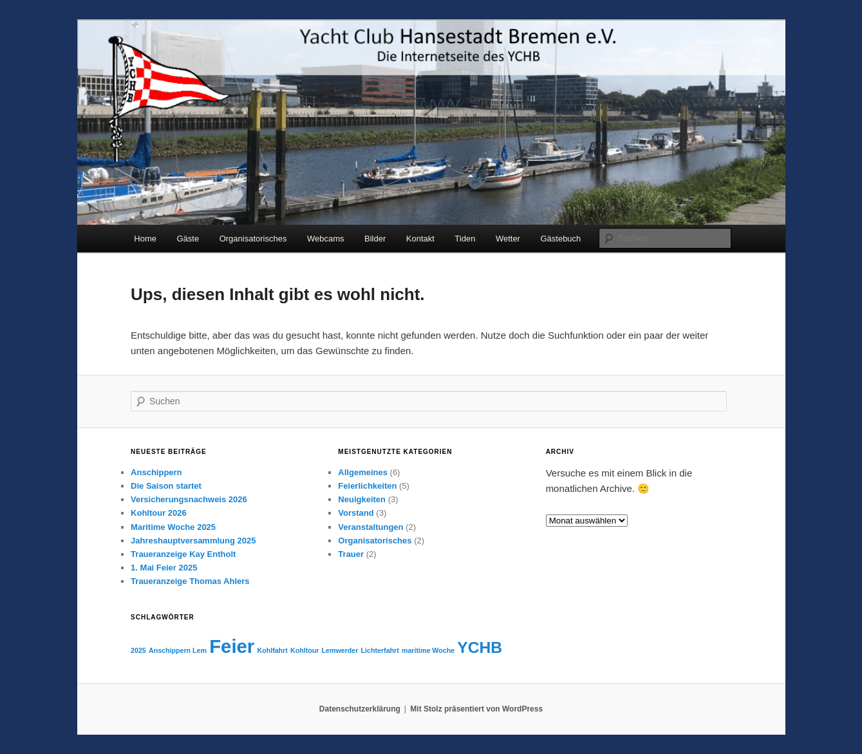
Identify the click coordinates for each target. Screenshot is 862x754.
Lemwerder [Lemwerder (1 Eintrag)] (340, 650)
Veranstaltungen (370, 527)
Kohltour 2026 (159, 513)
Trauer (351, 554)
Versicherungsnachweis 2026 (189, 499)
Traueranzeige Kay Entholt (183, 554)
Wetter (508, 238)
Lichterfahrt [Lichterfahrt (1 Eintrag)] (380, 650)
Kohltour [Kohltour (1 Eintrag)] (304, 650)
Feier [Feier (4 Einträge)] (231, 646)
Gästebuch (560, 238)
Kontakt (420, 238)
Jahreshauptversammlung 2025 (193, 540)
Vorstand (355, 513)
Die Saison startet (166, 486)
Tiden (464, 238)
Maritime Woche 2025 (173, 527)
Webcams (325, 238)
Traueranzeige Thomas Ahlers (190, 581)
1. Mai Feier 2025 (164, 567)
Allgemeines (363, 472)
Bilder (375, 238)
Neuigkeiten (362, 499)
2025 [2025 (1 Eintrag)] (138, 650)
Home (145, 238)
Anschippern (156, 472)
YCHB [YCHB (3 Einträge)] (479, 647)
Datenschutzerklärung (359, 708)
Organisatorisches (253, 238)
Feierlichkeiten (367, 486)
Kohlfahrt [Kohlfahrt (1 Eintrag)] (272, 650)
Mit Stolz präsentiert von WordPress (476, 708)
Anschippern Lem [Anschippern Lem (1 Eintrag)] (178, 650)
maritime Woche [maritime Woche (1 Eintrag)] (428, 650)
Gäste (187, 238)
